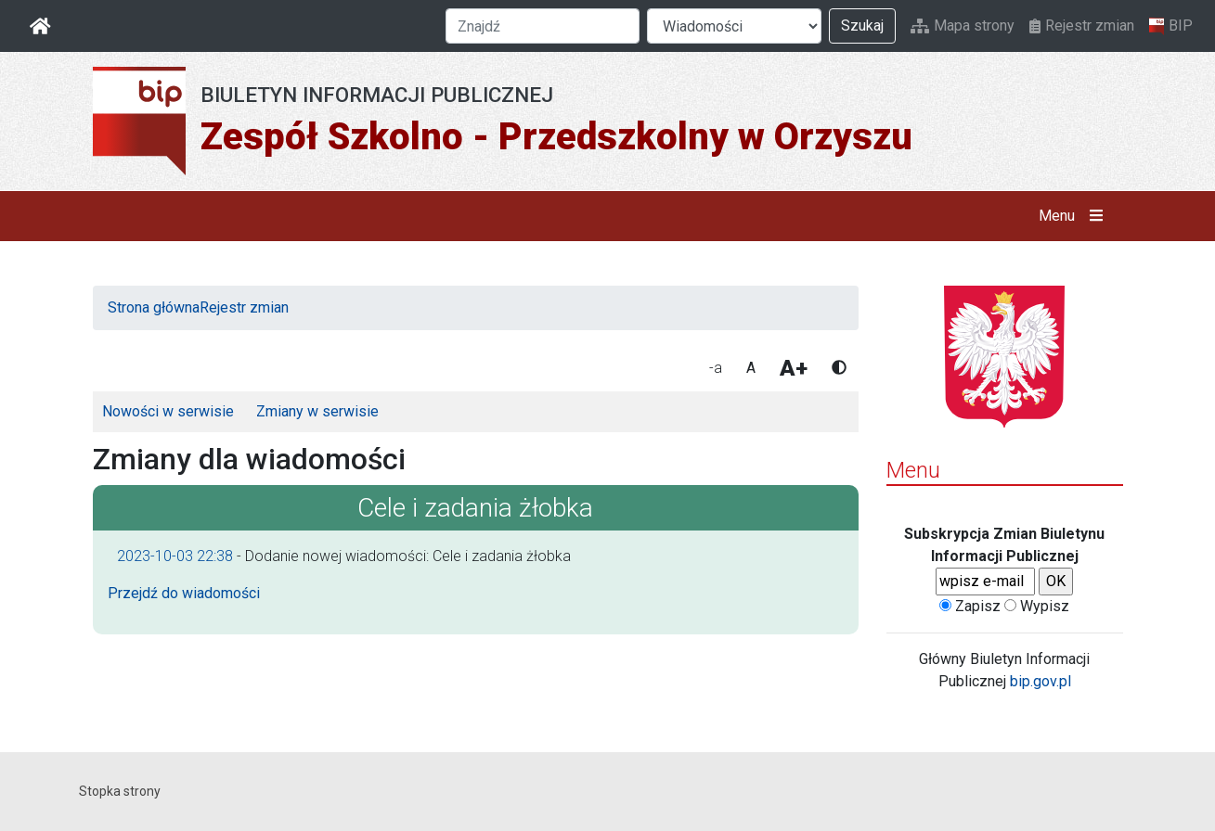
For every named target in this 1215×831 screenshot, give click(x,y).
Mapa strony (963, 25)
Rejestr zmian (1081, 25)
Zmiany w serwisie (317, 411)
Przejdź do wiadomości (184, 593)
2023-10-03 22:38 (175, 556)
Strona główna (154, 307)
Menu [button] (1074, 216)
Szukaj (862, 25)
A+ (794, 368)
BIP (1171, 26)
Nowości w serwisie (168, 411)
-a (715, 368)
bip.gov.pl (1040, 681)
